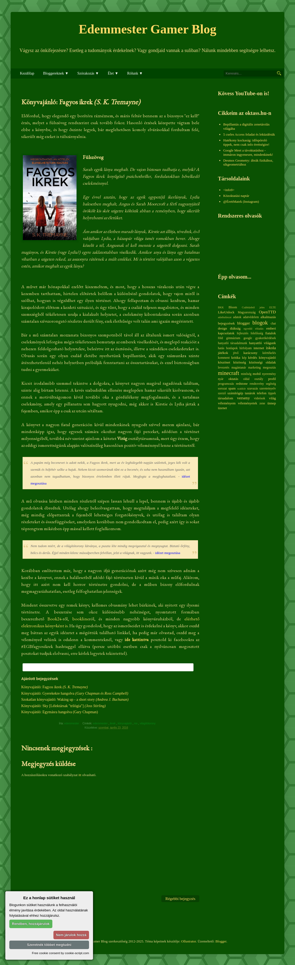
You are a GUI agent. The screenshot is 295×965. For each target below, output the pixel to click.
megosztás (269, 367)
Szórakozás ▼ (88, 73)
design (222, 328)
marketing (254, 367)
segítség (271, 384)
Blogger (220, 941)
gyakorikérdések (265, 338)
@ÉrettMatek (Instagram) (241, 202)
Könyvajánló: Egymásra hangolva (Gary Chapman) (59, 712)
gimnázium (233, 338)
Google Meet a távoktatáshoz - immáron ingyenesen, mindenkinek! (248, 152)
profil (272, 379)
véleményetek (247, 403)
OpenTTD (267, 312)
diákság (235, 328)
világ (272, 398)
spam (231, 388)
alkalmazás (268, 317)
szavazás (252, 388)
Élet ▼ (113, 73)
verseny (243, 398)
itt (79, 775)
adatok (237, 317)
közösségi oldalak (262, 362)
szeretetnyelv (267, 388)
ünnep (271, 403)
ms (136, 723)
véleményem (226, 403)
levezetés (223, 367)
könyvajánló (125, 723)
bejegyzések (226, 323)
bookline (80, 619)
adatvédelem (251, 317)
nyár (221, 379)
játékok (223, 353)
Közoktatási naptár (236, 196)
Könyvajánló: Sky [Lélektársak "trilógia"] (63, 706)
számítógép (235, 393)
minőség (246, 374)
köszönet (224, 362)
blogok (260, 322)
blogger (243, 323)
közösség (239, 362)
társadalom (225, 398)
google (247, 338)
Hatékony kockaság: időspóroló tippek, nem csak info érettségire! (246, 142)
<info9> (228, 190)
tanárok (250, 393)
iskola (271, 347)
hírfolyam (245, 348)
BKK (221, 307)
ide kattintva (137, 639)
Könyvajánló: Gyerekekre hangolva (74, 693)
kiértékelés (269, 353)
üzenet (222, 408)
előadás (259, 328)
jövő (236, 353)
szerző (222, 393)
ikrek (113, 723)
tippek (272, 393)
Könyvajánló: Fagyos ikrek (54, 687)
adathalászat (224, 317)
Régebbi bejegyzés (180, 899)
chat (273, 323)
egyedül (247, 328)
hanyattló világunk (262, 343)
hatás (221, 348)
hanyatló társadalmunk (232, 343)
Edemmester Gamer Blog (147, 29)
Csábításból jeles (253, 307)
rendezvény (257, 384)
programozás (226, 384)
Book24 (54, 619)
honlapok (232, 348)
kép (244, 358)
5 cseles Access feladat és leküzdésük (249, 134)
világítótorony (148, 723)
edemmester (100, 723)
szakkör (241, 388)
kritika (235, 358)
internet (259, 348)
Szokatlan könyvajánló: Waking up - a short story (75, 700)
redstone (242, 384)
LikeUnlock (226, 312)
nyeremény (269, 374)
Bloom (233, 307)
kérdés (252, 358)
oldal (246, 379)
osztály (258, 379)
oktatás (233, 379)
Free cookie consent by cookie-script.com (60, 953)
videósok (259, 398)
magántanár (238, 367)
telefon (261, 393)
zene (262, 403)
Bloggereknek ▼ (56, 73)
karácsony (250, 353)
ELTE (272, 307)
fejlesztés (242, 333)
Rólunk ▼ (135, 73)
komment (224, 358)
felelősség (257, 333)
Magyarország (247, 312)
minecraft (228, 373)
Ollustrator (188, 941)
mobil (257, 374)
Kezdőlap (27, 73)
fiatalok (270, 333)
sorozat (222, 388)
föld (220, 338)
